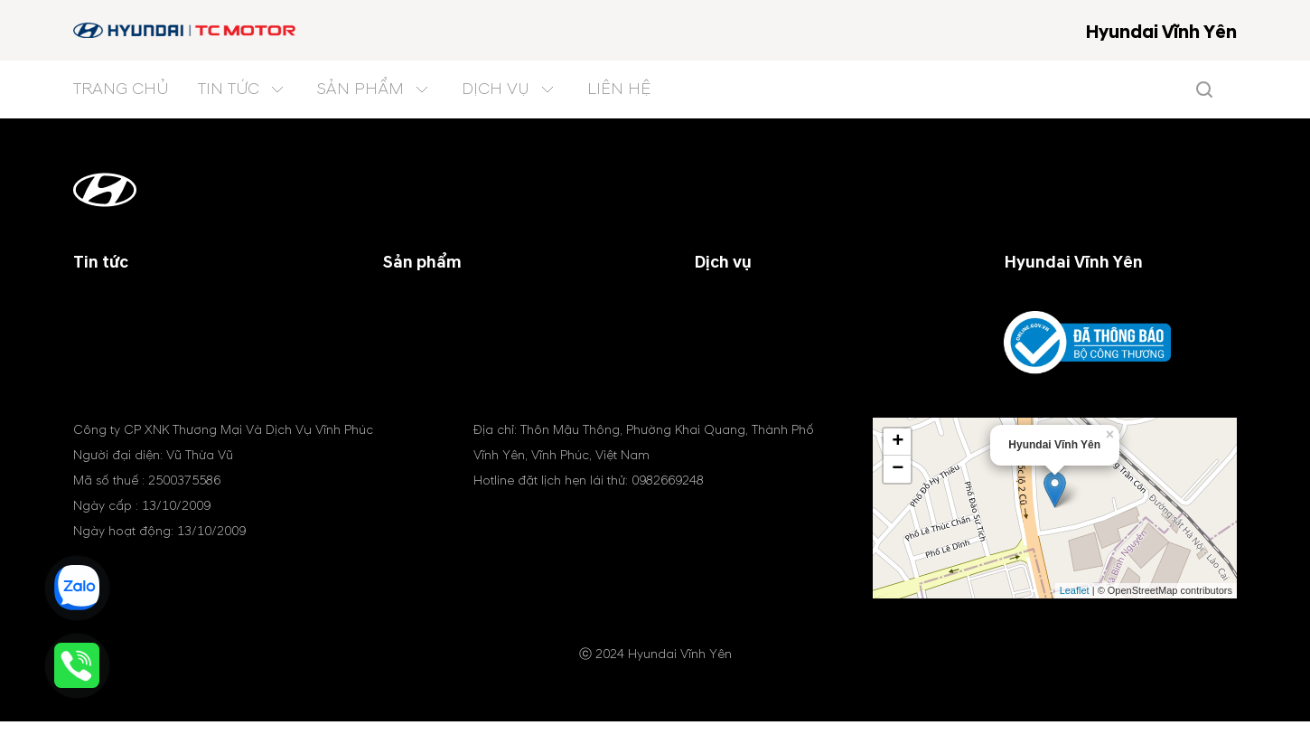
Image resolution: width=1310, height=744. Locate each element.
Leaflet (1075, 612)
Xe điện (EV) (424, 369)
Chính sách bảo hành (762, 325)
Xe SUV (406, 325)
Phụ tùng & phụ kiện (760, 347)
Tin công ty (110, 304)
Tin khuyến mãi (123, 325)
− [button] (897, 491)
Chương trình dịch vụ (764, 304)
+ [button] (897, 464)
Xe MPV (408, 347)
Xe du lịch (415, 304)
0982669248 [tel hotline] (668, 503)
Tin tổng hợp (116, 347)
